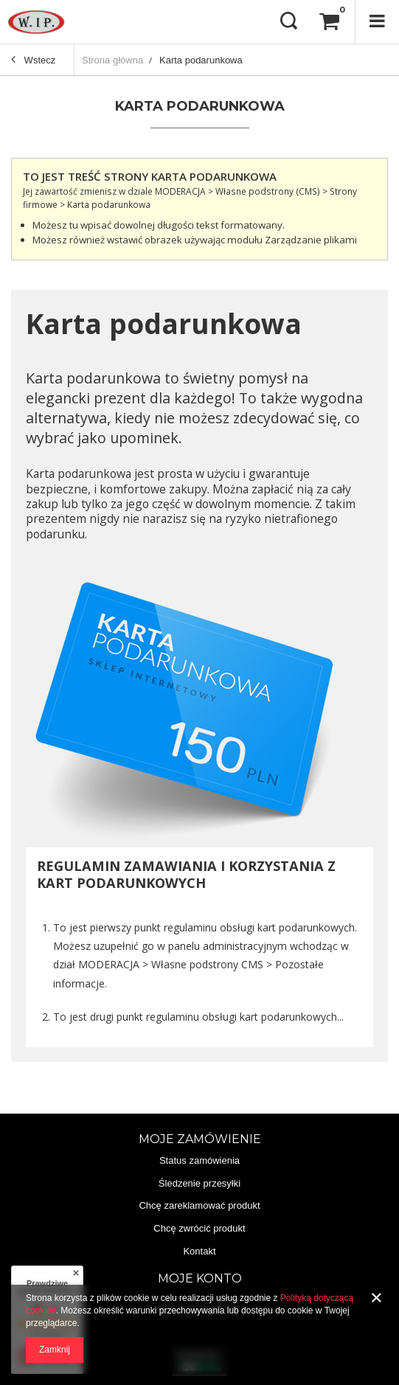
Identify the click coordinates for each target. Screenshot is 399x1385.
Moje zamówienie (200, 1139)
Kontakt (199, 1251)
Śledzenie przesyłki (199, 1183)
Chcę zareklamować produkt (199, 1205)
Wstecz (33, 60)
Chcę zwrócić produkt (199, 1228)
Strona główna (112, 60)
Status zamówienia (199, 1160)
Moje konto (200, 1278)
